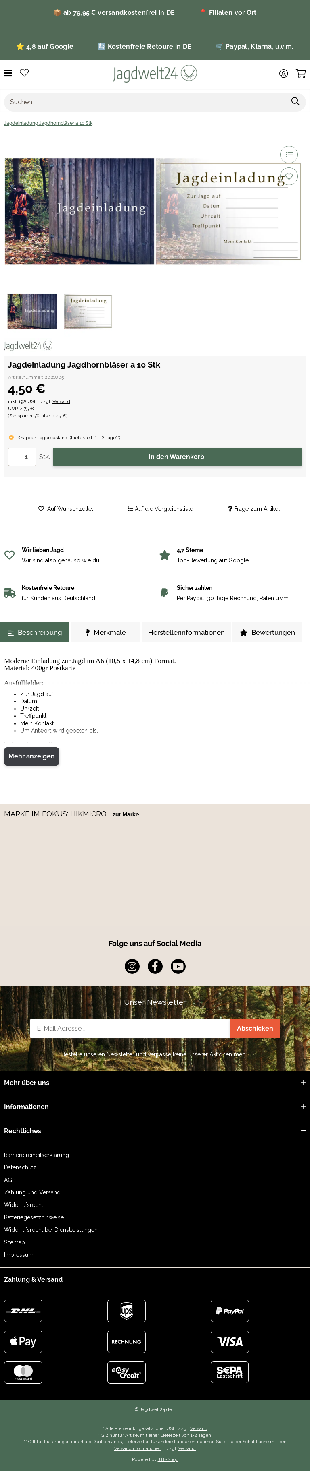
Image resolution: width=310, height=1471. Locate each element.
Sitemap (14, 1242)
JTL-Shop (168, 1459)
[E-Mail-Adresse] (130, 1028)
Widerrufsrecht (23, 1205)
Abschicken (255, 1028)
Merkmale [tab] (106, 632)
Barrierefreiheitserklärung (36, 1155)
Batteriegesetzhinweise (34, 1217)
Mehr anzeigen (31, 756)
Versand (61, 401)
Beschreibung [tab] (35, 632)
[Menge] (22, 457)
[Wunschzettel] (24, 73)
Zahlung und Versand (32, 1192)
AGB (10, 1180)
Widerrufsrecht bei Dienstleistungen (51, 1230)
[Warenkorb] (301, 73)
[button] (283, 73)
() (95, 437)
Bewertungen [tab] (267, 632)
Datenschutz (20, 1167)
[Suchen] (145, 102)
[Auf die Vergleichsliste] (289, 154)
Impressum (19, 1255)
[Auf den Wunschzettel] (289, 176)
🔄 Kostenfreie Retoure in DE (144, 46)
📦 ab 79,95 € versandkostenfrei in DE (114, 13)
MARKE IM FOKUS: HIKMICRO (56, 814)
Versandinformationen (137, 1448)
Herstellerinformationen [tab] (186, 632)
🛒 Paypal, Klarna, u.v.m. (254, 46)
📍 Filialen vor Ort (227, 13)
